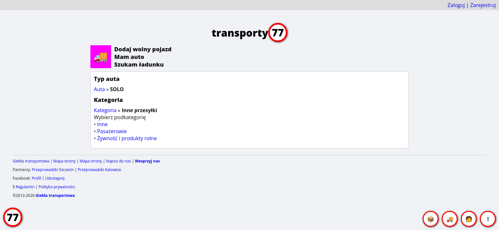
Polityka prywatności (57, 187)
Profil (36, 178)
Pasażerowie (112, 131)
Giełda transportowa (31, 161)
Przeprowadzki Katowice (99, 169)
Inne (102, 124)
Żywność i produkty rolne (127, 138)
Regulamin (25, 187)
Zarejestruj (483, 5)
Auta (99, 89)
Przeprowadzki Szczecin (53, 169)
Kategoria (105, 110)
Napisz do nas (118, 161)
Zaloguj (456, 5)
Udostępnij (55, 178)
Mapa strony (64, 161)
